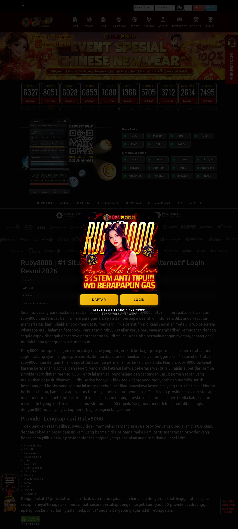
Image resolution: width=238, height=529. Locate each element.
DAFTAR (99, 299)
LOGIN (139, 299)
